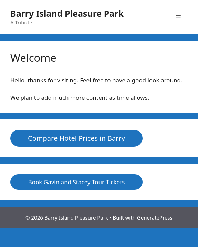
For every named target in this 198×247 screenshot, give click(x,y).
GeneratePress (155, 217)
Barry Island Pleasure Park (67, 13)
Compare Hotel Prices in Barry (76, 138)
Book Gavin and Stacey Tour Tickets (76, 182)
